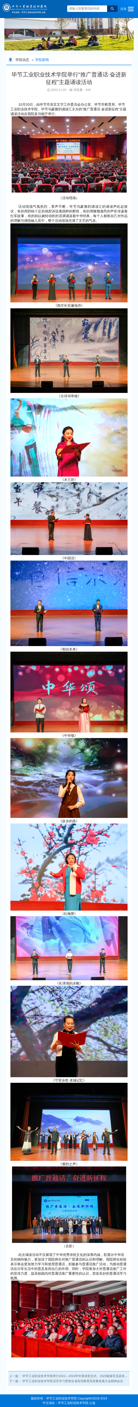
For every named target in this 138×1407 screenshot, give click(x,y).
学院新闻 (42, 60)
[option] (69, 34)
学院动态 (22, 60)
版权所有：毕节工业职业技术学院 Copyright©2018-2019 (69, 1398)
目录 (123, 9)
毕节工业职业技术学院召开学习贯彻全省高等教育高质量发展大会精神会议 (72, 1381)
